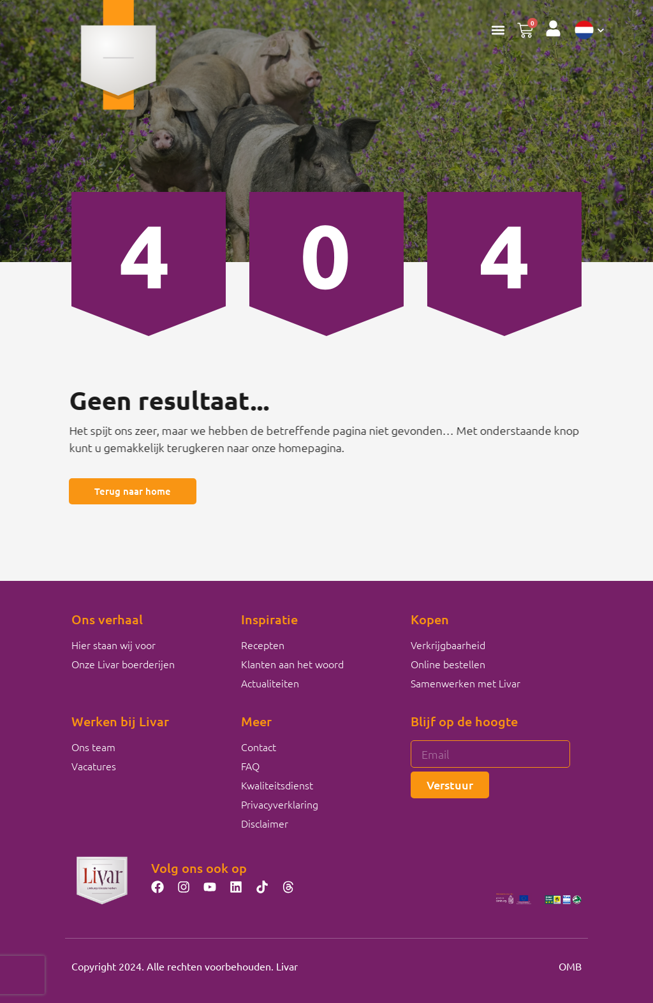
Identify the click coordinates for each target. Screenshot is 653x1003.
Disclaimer (264, 823)
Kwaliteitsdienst (277, 785)
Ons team (93, 746)
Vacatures (93, 765)
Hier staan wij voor (113, 644)
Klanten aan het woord (292, 663)
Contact (258, 746)
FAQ (250, 765)
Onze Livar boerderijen (123, 663)
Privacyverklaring (279, 804)
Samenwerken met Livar (465, 683)
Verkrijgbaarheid (448, 644)
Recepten (262, 644)
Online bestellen (448, 663)
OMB (570, 966)
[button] (497, 29)
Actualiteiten (270, 683)
